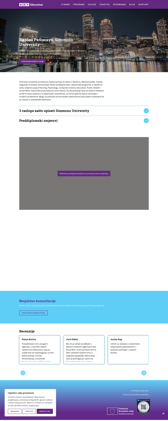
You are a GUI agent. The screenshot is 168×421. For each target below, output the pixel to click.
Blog (132, 4)
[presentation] (23, 373)
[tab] (84, 111)
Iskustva (104, 4)
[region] (30, 402)
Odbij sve (29, 411)
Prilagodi (14, 411)
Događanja (119, 4)
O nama (64, 4)
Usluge (91, 4)
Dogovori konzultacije (35, 61)
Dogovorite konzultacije (33, 314)
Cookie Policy (34, 405)
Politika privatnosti (140, 391)
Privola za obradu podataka (136, 395)
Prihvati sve (44, 411)
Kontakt (143, 4)
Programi (78, 4)
